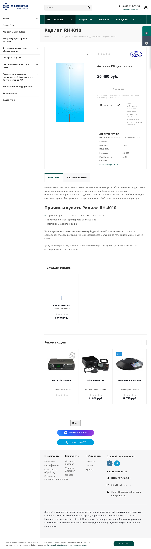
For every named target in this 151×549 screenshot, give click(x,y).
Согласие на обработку (50, 471)
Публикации (93, 456)
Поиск (75, 423)
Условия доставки (70, 469)
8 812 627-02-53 (131, 6)
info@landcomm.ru (121, 485)
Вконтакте (110, 463)
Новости (90, 461)
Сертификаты (51, 465)
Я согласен (123, 543)
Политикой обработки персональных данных (66, 545)
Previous (139, 342)
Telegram (117, 463)
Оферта (69, 474)
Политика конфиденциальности (56, 477)
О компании (51, 456)
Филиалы (49, 461)
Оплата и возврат (70, 462)
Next (144, 342)
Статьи (89, 465)
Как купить (72, 456)
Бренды (90, 469)
